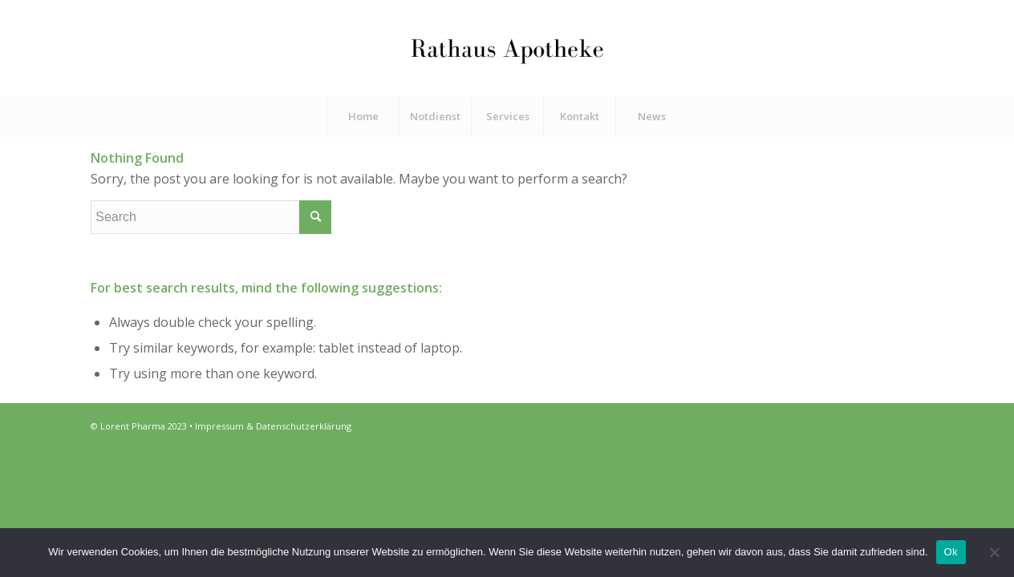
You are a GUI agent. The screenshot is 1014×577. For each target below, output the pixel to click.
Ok (951, 552)
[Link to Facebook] (863, 424)
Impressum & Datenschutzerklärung (273, 426)
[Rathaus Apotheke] (507, 48)
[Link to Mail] (911, 424)
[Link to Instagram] (887, 424)
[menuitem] (363, 116)
